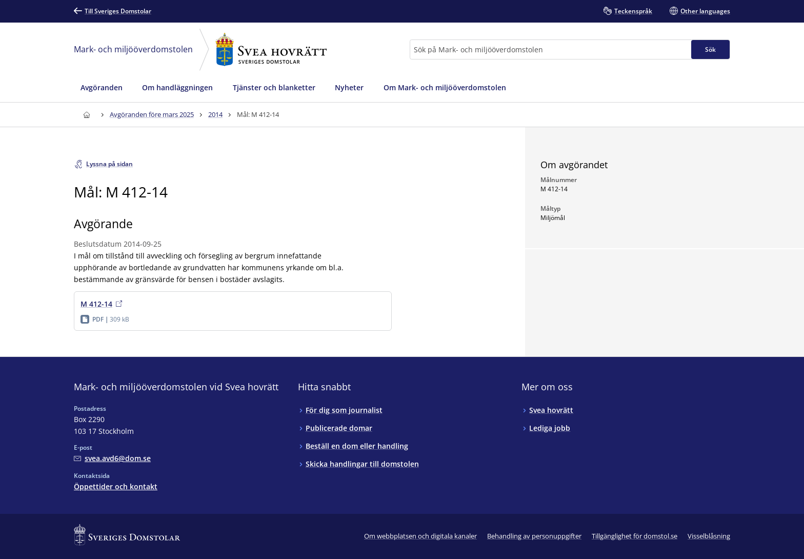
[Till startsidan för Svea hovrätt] (86, 115)
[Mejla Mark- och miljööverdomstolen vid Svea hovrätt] (112, 458)
